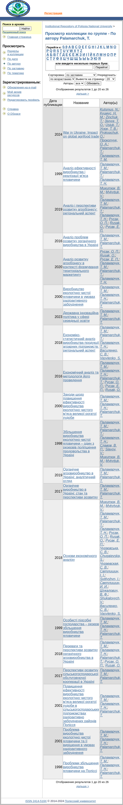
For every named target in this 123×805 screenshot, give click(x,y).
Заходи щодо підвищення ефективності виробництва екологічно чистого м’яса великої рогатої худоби (80, 406)
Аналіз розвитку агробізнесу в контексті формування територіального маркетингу (80, 266)
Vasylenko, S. (110, 358)
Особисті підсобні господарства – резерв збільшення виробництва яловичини (81, 627)
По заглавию (15, 68)
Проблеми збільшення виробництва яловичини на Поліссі (81, 767)
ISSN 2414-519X (36, 801)
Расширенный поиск (14, 32)
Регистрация (53, 13)
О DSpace (14, 113)
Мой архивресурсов (14, 93)
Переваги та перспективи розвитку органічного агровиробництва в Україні (80, 653)
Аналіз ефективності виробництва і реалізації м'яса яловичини (79, 173)
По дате (12, 59)
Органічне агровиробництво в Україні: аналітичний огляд (79, 475)
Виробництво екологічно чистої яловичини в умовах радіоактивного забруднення (79, 296)
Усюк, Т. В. (108, 129)
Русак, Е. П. (109, 259)
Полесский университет (80, 801)
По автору (14, 63)
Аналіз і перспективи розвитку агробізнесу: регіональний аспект (80, 209)
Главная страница (19, 37)
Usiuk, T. (112, 125)
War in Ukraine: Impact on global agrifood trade (81, 134)
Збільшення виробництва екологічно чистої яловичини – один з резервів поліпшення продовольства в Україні (79, 443)
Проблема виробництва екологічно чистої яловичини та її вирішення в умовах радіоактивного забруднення (79, 741)
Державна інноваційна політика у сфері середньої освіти (81, 316)
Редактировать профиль (23, 99)
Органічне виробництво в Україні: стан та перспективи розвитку (80, 491)
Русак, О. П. (109, 251)
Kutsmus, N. (109, 109)
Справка (13, 109)
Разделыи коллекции (15, 52)
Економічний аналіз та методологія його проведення (81, 376)
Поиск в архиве (13, 24)
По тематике (15, 73)
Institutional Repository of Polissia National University (78, 26)
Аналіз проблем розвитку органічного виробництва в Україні (80, 241)
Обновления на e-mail (21, 87)
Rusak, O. (107, 255)
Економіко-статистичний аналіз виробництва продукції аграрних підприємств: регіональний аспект (81, 342)
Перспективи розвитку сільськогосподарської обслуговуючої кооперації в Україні (80, 675)
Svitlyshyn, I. (109, 579)
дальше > (82, 93)
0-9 (64, 47)
